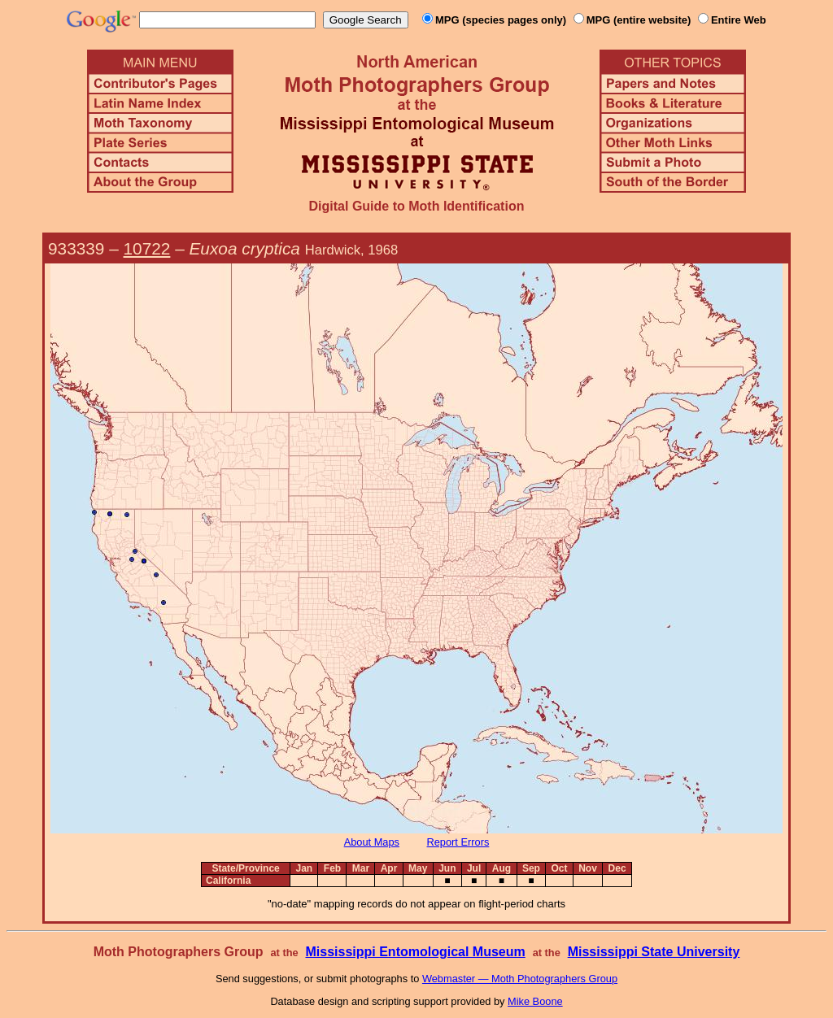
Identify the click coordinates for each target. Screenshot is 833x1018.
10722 (147, 248)
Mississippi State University (654, 952)
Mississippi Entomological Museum (415, 952)
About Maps (371, 842)
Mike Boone (535, 1001)
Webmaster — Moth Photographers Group (519, 978)
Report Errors (458, 842)
